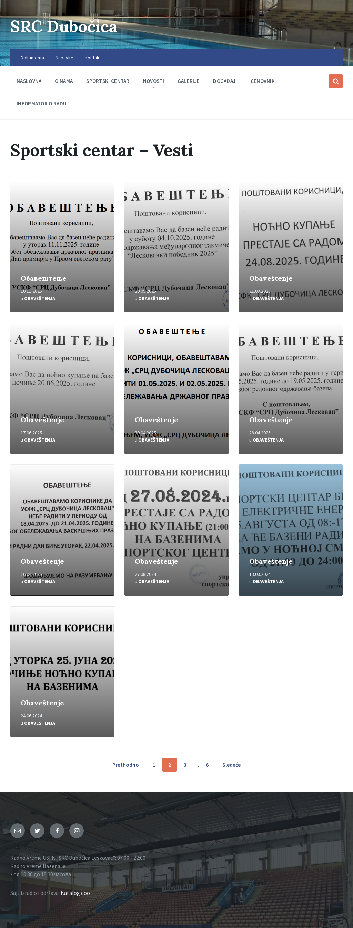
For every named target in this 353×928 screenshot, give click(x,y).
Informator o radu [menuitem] (42, 103)
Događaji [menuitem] (225, 81)
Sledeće (231, 764)
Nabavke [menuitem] (64, 58)
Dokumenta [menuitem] (32, 58)
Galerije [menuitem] (189, 81)
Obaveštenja (39, 298)
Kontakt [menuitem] (93, 58)
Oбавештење (44, 278)
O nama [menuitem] (64, 81)
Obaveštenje (271, 278)
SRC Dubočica (65, 26)
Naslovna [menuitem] (29, 81)
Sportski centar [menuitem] (108, 81)
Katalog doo (75, 892)
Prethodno (125, 764)
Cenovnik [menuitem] (263, 81)
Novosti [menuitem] (153, 81)
